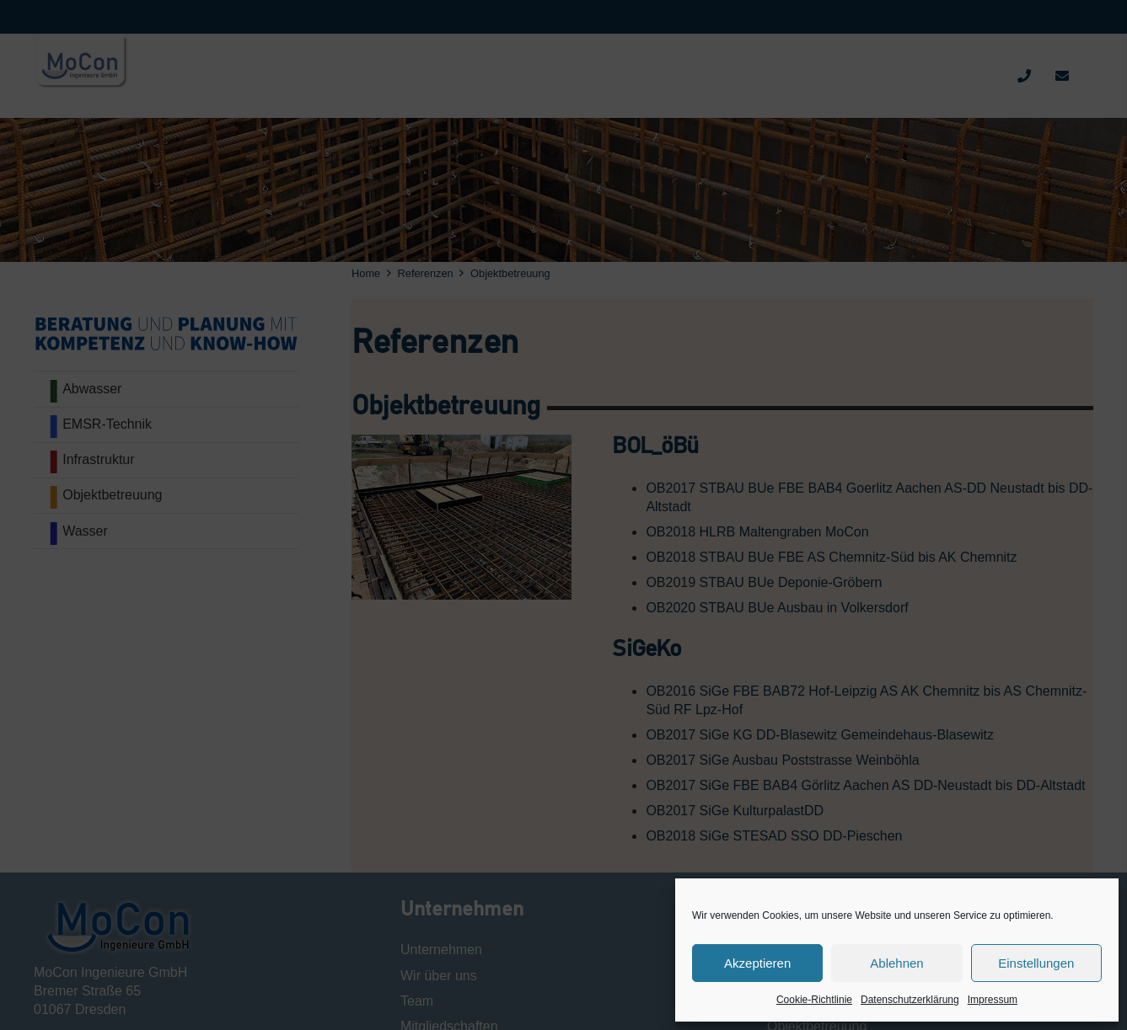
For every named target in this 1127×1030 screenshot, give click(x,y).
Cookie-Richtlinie (814, 1000)
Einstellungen (1036, 963)
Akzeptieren (757, 963)
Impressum (992, 1000)
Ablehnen (896, 963)
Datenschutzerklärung (910, 1000)
